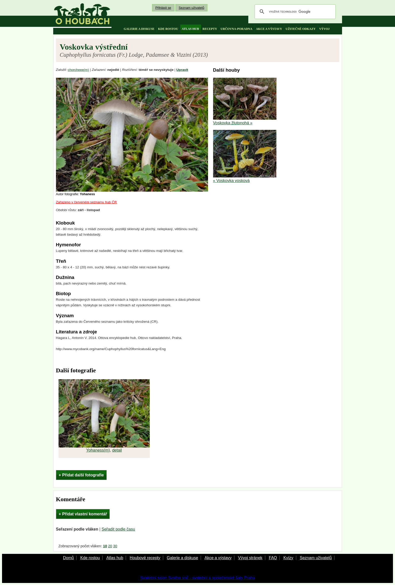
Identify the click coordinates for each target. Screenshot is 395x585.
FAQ (273, 558)
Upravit (182, 70)
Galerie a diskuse (182, 558)
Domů (68, 558)
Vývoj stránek (250, 558)
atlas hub (190, 29)
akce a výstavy (269, 29)
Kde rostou (90, 558)
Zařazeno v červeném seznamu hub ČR (86, 202)
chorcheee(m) (78, 70)
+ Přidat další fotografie (81, 475)
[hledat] (294, 12)
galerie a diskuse (139, 29)
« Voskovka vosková (231, 180)
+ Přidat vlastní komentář (83, 514)
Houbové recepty (145, 558)
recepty (209, 29)
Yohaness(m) (98, 450)
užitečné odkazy (300, 29)
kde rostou (168, 29)
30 (115, 546)
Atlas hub (114, 558)
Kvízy (288, 558)
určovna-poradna (236, 29)
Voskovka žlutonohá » (233, 123)
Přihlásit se (163, 8)
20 (110, 546)
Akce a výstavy (218, 558)
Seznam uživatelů (191, 8)
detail (117, 450)
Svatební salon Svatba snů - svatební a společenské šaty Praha (197, 578)
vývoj (324, 29)
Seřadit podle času (118, 529)
